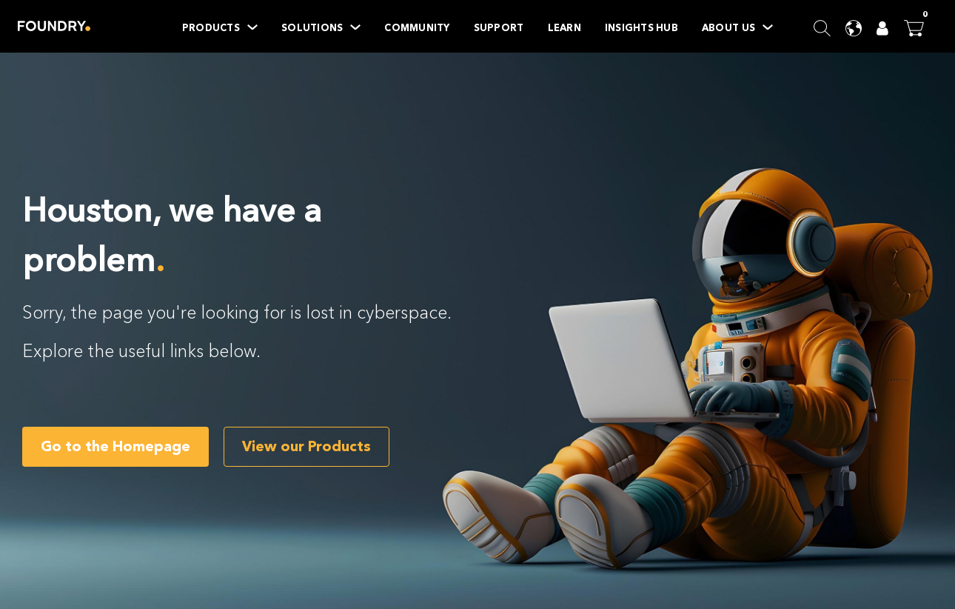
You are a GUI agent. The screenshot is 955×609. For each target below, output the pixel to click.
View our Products (306, 446)
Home (54, 26)
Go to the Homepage (115, 446)
